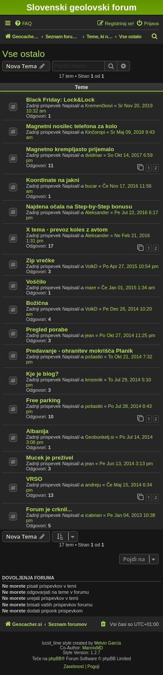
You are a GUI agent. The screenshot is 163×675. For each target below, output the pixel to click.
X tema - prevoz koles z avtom (67, 229)
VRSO (34, 479)
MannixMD (92, 647)
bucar (91, 186)
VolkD (91, 266)
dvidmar (93, 155)
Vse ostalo (23, 54)
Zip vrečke (40, 260)
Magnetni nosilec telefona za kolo (71, 126)
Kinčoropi (95, 132)
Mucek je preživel (49, 457)
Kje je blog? (42, 374)
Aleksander (97, 212)
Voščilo (36, 281)
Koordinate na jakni (52, 180)
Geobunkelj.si (99, 437)
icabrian (93, 515)
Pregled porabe (47, 329)
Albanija (37, 431)
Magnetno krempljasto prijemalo (70, 149)
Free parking (43, 400)
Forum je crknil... (49, 509)
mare (90, 287)
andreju (93, 484)
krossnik (94, 379)
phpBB (55, 658)
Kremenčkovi (99, 105)
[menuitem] (23, 23)
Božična (37, 303)
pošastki (94, 356)
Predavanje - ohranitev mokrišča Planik (79, 350)
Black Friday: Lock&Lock (60, 99)
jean (89, 335)
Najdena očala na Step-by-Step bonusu (79, 206)
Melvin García (107, 643)
